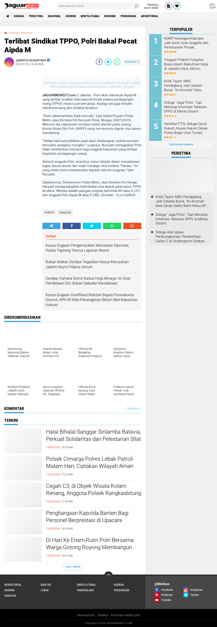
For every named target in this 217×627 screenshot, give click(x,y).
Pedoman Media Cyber (125, 615)
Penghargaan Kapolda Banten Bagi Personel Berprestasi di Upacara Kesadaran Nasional (87, 520)
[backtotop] (108, 575)
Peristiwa (36, 16)
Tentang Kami (86, 615)
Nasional (54, 16)
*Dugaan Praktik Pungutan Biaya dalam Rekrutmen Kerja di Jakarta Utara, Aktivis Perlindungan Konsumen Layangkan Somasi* (186, 64)
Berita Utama (90, 16)
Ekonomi (110, 16)
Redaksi (103, 615)
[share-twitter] (108, 61)
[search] (98, 6)
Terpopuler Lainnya (181, 144)
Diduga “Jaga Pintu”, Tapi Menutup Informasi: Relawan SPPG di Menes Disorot (185, 106)
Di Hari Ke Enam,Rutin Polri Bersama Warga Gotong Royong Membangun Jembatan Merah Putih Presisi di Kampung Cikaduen (90, 547)
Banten (46, 584)
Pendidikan (128, 16)
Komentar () (132, 61)
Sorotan (10, 595)
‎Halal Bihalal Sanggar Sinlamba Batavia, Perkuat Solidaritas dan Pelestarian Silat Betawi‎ (93, 439)
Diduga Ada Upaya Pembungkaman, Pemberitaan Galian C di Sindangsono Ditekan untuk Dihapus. (180, 236)
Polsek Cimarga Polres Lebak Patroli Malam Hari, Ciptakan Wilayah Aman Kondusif (89, 466)
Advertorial (149, 16)
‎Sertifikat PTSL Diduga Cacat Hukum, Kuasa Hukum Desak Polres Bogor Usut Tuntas (185, 128)
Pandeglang (85, 590)
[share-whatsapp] (117, 61)
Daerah (19, 16)
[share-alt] (51, 226)
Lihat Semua (72, 566)
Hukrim (71, 16)
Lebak (45, 590)
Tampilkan (133, 408)
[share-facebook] (99, 61)
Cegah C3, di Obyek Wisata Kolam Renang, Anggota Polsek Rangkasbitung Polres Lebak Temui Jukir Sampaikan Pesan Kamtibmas (93, 493)
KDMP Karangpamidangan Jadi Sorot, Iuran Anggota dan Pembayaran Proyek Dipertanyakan (186, 43)
